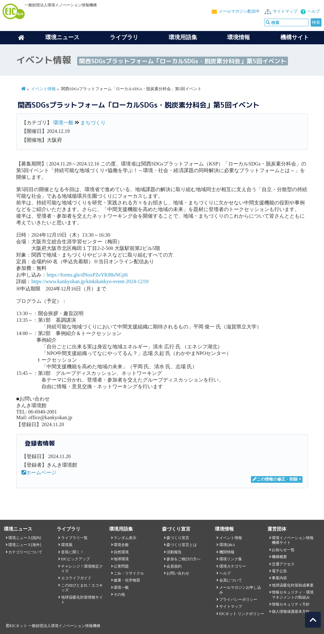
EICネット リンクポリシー (241, 614)
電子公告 (279, 571)
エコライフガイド (76, 578)
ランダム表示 (125, 538)
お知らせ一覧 (283, 550)
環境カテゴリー (232, 566)
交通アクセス (283, 564)
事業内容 (279, 578)
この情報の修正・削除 (275, 479)
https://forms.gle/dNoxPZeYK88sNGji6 (87, 274)
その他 (119, 594)
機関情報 (226, 552)
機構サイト (294, 37)
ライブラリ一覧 (74, 538)
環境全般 (121, 545)
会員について (230, 580)
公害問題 (121, 566)
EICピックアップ (75, 559)
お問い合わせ (177, 573)
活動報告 (174, 552)
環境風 (66, 545)
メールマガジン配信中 (239, 11)
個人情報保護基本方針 (291, 611)
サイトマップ (285, 11)
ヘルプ (314, 11)
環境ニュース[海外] (24, 545)
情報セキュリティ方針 (291, 604)
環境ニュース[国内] (24, 538)
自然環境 (121, 552)
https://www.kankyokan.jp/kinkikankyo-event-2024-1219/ (90, 281)
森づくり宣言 (177, 538)
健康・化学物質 (127, 580)
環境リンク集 (230, 559)
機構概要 (279, 557)
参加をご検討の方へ (183, 559)
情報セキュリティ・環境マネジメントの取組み (293, 594)
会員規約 (174, 566)
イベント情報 (43, 89)
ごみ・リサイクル (129, 573)
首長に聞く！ (72, 552)
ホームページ (39, 472)
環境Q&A (227, 545)
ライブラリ (124, 37)
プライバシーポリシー (238, 599)
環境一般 (63, 122)
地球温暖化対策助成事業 (293, 585)
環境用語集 (183, 37)
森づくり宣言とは (181, 545)
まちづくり (93, 122)
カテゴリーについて (25, 552)
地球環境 (121, 559)
